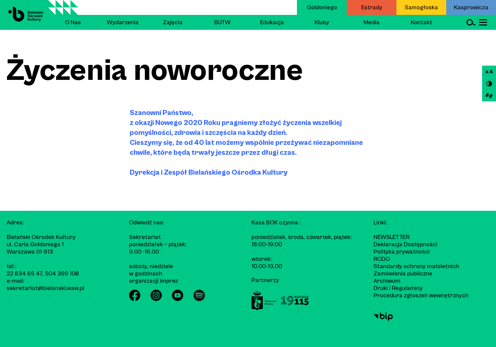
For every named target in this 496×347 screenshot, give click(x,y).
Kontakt (421, 22)
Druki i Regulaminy (398, 288)
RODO (382, 259)
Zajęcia (172, 22)
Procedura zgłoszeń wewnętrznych (421, 295)
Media (372, 22)
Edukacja (272, 22)
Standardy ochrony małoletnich (416, 266)
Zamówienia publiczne (403, 273)
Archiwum (387, 280)
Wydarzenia (123, 22)
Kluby (322, 22)
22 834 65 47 (24, 273)
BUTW (222, 22)
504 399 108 (62, 273)
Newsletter (391, 237)
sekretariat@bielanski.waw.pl (45, 288)
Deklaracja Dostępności (405, 244)
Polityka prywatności (402, 251)
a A (489, 72)
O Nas (73, 22)
